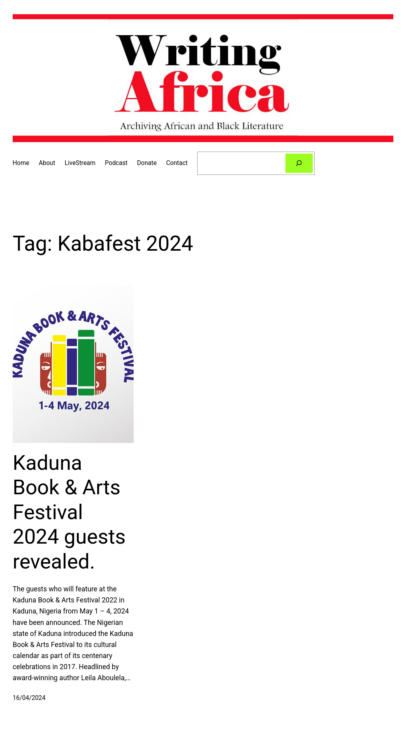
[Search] (299, 163)
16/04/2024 (29, 698)
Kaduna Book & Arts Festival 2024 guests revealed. (69, 512)
